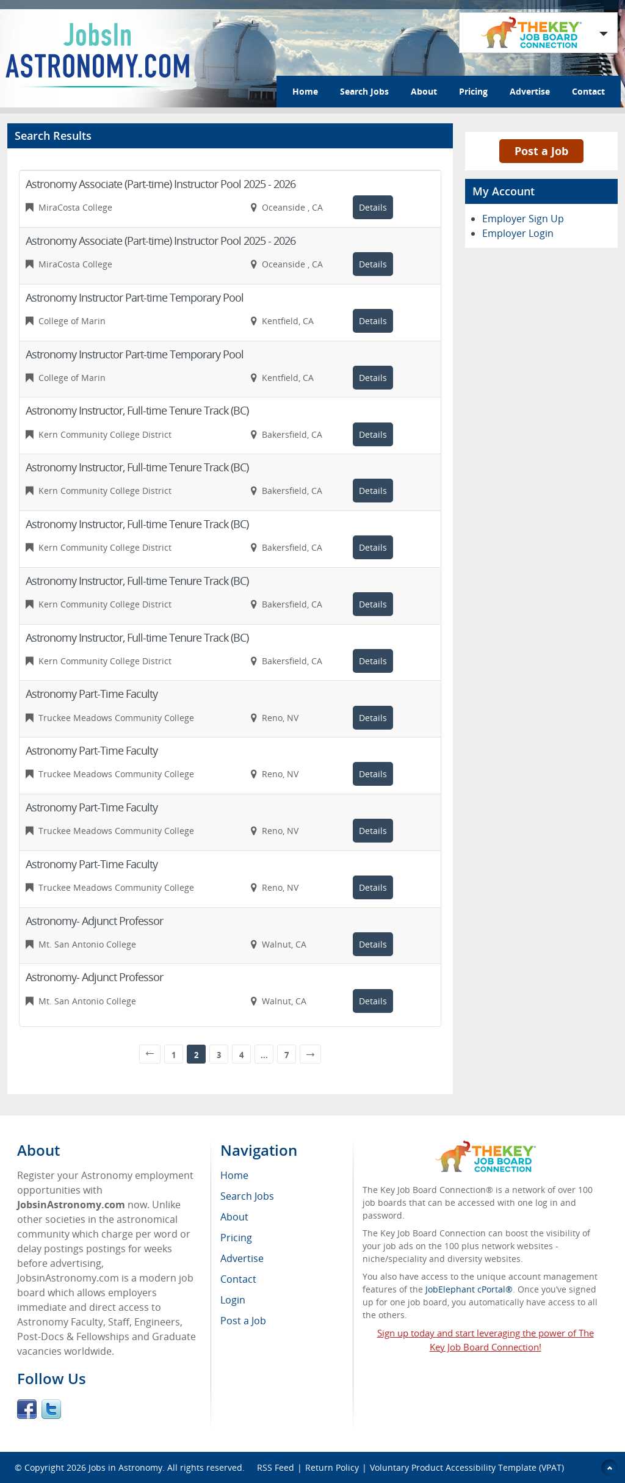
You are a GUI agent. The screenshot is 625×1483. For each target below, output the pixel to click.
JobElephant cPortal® (469, 1289)
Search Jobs (364, 91)
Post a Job (541, 150)
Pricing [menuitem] (236, 1237)
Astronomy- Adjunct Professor (94, 920)
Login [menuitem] (232, 1300)
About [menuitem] (234, 1217)
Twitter (51, 1409)
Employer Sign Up (523, 218)
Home (305, 91)
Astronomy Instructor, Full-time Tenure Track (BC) (137, 410)
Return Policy (332, 1467)
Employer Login (518, 233)
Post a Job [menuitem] (243, 1320)
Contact (588, 91)
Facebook (27, 1409)
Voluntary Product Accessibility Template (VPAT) (467, 1467)
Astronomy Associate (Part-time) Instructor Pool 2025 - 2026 (160, 183)
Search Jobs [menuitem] (247, 1196)
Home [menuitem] (234, 1175)
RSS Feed (275, 1467)
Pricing (473, 91)
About (424, 91)
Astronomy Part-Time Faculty (91, 693)
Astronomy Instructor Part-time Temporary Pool (135, 297)
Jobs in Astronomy (125, 1467)
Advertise (530, 91)
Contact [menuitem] (238, 1279)
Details (373, 207)
